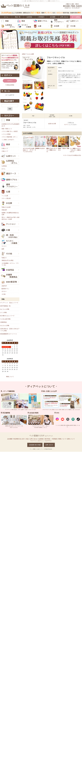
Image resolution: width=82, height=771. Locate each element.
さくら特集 (3, 312)
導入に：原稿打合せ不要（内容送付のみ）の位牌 (10, 218)
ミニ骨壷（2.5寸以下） (8, 139)
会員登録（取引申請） (44, 439)
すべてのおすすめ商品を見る (73, 155)
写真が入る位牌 (6, 207)
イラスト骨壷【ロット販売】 (10, 131)
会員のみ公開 (52, 123)
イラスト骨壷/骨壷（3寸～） (10, 137)
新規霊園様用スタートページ (8, 334)
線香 (3, 249)
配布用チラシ (5, 288)
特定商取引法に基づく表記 (21, 439)
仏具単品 (4, 166)
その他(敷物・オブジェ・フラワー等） (10, 264)
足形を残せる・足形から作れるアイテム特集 (9, 329)
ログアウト (48, 440)
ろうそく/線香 (30, 54)
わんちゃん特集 (4, 325)
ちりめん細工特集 (5, 319)
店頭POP (4, 286)
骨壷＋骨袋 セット (7, 128)
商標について (10, 376)
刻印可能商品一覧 (5, 306)
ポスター (4, 291)
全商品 (23, 54)
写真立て (4, 257)
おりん (3, 168)
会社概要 (9, 439)
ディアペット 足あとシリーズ (9, 302)
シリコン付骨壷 (6, 134)
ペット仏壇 (5, 195)
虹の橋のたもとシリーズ (7, 315)
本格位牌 (4, 210)
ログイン (66, 124)
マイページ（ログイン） (37, 440)
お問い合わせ (33, 439)
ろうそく (4, 246)
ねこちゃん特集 (4, 309)
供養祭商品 (3, 322)
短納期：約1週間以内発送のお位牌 (10, 213)
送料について (71, 439)
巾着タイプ (5, 148)
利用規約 (54, 439)
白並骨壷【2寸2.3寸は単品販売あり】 (10, 125)
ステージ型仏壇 (6, 198)
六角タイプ (5, 151)
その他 (3, 294)
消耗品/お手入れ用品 (7, 260)
